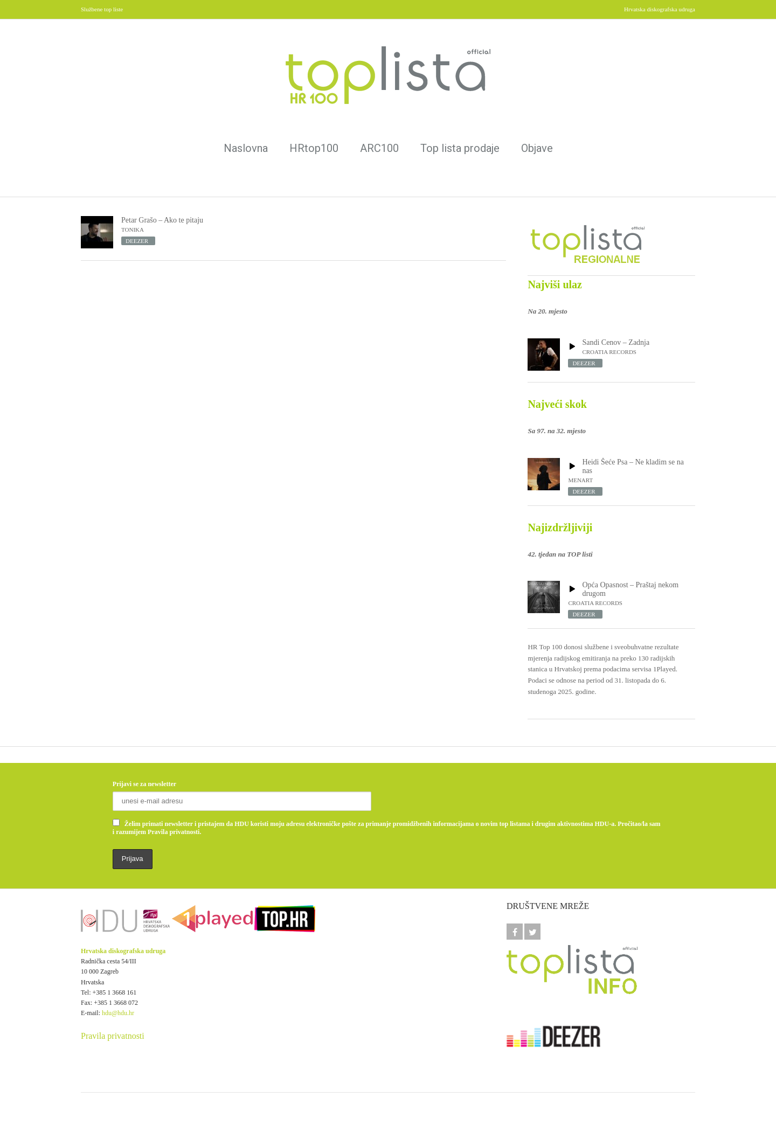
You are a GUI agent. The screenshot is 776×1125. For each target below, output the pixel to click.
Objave (537, 148)
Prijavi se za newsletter (144, 784)
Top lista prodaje (460, 148)
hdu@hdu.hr (118, 1013)
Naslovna (246, 148)
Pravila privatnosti (112, 1035)
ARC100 (379, 148)
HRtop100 (313, 148)
